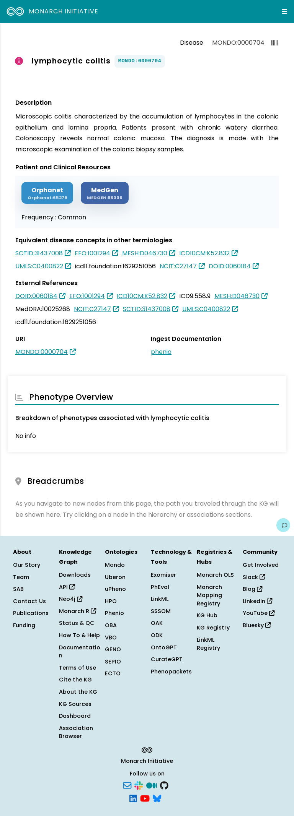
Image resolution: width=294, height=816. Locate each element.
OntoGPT (164, 647)
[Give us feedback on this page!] (283, 525)
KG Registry (213, 627)
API (67, 587)
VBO (111, 637)
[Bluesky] (157, 798)
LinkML (159, 599)
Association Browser (76, 732)
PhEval (160, 587)
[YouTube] (145, 798)
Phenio (114, 613)
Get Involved (261, 565)
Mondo (115, 565)
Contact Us (29, 601)
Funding (24, 625)
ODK (157, 635)
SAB (18, 589)
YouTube (258, 613)
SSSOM (161, 611)
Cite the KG (75, 679)
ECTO (113, 673)
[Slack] (138, 785)
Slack (254, 577)
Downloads (75, 575)
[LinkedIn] (133, 798)
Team (21, 577)
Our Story (26, 565)
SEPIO (113, 661)
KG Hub (207, 615)
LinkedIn (257, 601)
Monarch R (77, 611)
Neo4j (70, 599)
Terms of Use (77, 668)
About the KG (78, 692)
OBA (111, 625)
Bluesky (257, 625)
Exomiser (163, 575)
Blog (252, 589)
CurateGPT (167, 659)
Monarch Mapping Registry (209, 595)
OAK (157, 623)
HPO (111, 601)
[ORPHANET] (47, 193)
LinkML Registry (208, 644)
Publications (31, 613)
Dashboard (75, 716)
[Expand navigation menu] (284, 11)
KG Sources (75, 704)
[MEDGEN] (105, 193)
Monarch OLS (215, 575)
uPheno (115, 589)
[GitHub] (164, 785)
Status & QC (77, 623)
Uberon (115, 577)
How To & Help (79, 635)
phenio (161, 351)
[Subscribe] (127, 785)
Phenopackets (171, 671)
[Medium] (151, 785)
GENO (113, 649)
